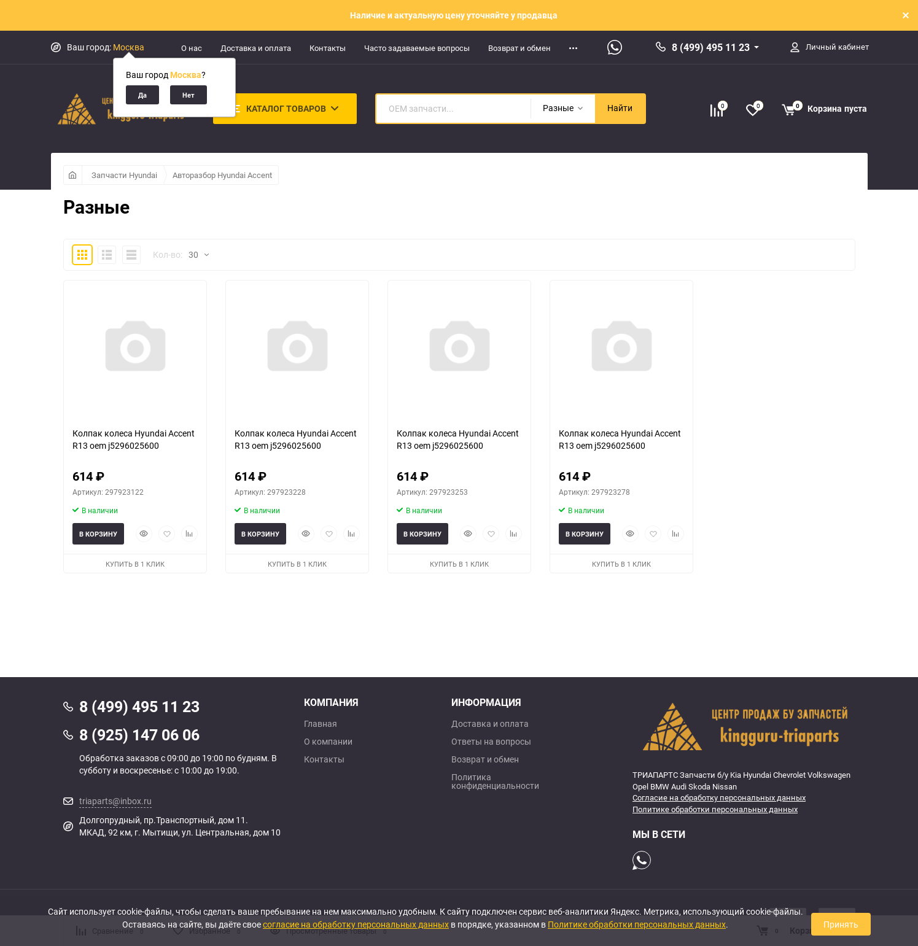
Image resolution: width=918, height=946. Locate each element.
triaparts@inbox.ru (115, 801)
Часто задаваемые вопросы (417, 47)
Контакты (327, 47)
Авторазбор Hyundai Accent (222, 174)
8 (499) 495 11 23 (711, 47)
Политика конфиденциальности (495, 781)
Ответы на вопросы (491, 741)
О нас (191, 47)
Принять (840, 924)
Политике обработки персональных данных (715, 809)
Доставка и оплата (255, 47)
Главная (320, 723)
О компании (328, 741)
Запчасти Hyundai (124, 174)
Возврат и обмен (519, 47)
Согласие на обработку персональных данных (719, 797)
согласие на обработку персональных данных (356, 924)
